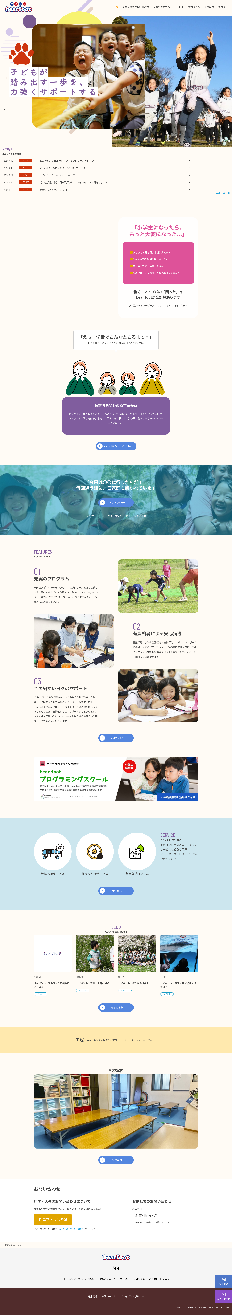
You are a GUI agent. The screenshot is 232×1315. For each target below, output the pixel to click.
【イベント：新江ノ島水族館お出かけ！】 (178, 985)
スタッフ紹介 (115, 516)
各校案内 (209, 7)
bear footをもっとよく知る (117, 446)
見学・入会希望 (52, 1219)
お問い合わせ (109, 1296)
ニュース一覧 (221, 192)
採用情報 (92, 1296)
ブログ (221, 7)
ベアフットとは (95, 516)
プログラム (194, 7)
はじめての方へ (161, 7)
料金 (128, 516)
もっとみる (117, 1007)
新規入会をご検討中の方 (136, 7)
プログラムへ (117, 738)
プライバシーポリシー (132, 1296)
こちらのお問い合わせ (72, 1229)
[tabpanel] (96, 175)
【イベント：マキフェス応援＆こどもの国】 (51, 985)
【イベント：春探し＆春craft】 (93, 983)
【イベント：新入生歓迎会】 (133, 983)
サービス (179, 7)
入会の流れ (140, 516)
